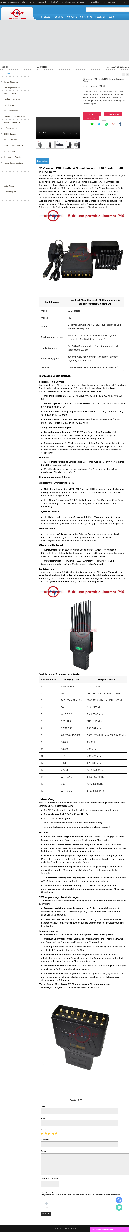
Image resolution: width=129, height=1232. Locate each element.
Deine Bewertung (47, 1130)
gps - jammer (9, 105)
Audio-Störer (9, 186)
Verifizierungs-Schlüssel (49, 1179)
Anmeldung (95, 2)
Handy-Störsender (11, 82)
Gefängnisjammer (11, 128)
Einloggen (81, 2)
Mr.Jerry (119, 1200)
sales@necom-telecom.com (63, 2)
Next (76, 145)
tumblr (120, 124)
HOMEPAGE (45, 17)
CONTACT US (86, 17)
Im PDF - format (91, 118)
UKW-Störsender (11, 111)
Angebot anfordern (92, 114)
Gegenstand (45, 1139)
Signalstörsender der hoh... (15, 122)
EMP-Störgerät (10, 192)
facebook (85, 124)
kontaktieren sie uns (112, 114)
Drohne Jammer (10, 140)
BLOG (111, 17)
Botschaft (44, 1151)
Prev (40, 145)
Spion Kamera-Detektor (13, 146)
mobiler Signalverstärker (13, 163)
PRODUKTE (71, 17)
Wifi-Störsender (10, 93)
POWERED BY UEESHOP (65, 1229)
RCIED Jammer (10, 134)
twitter (99, 124)
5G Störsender (10, 74)
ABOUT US (58, 17)
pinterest (113, 124)
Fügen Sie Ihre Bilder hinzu (80, 1194)
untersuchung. (109, 2)
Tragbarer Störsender (12, 99)
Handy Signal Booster (12, 157)
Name (43, 1106)
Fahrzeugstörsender (12, 88)
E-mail (43, 1118)
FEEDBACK (100, 17)
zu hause (111, 67)
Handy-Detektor (10, 151)
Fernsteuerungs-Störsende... (15, 117)
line (92, 124)
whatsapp (106, 124)
